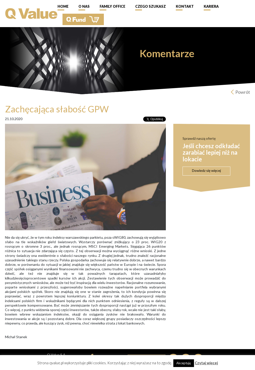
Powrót (242, 92)
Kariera (211, 6)
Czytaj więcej (206, 363)
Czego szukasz (150, 6)
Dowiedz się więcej (206, 170)
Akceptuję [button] (183, 363)
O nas (84, 6)
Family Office (112, 6)
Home (63, 6)
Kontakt (185, 6)
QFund (83, 19)
